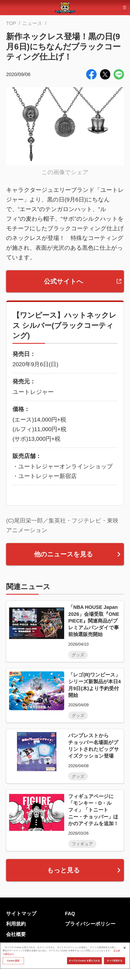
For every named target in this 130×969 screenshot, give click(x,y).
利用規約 (16, 924)
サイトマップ (21, 913)
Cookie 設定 (13, 962)
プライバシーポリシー (90, 924)
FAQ (70, 913)
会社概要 (16, 934)
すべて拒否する (114, 962)
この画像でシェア (65, 172)
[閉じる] (124, 949)
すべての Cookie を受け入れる (84, 962)
